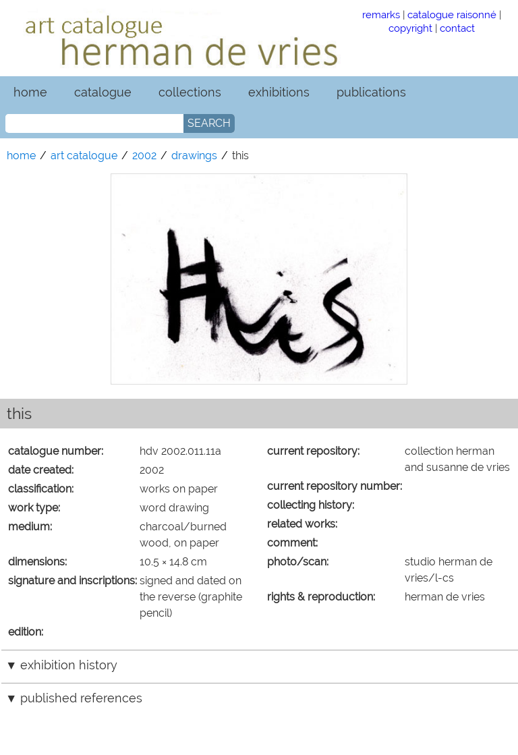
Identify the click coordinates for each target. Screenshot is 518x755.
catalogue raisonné (451, 14)
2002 (144, 155)
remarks (381, 14)
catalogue (103, 92)
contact (457, 28)
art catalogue (84, 155)
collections (190, 92)
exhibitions (279, 92)
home (30, 92)
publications (371, 92)
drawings (194, 155)
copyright (410, 28)
